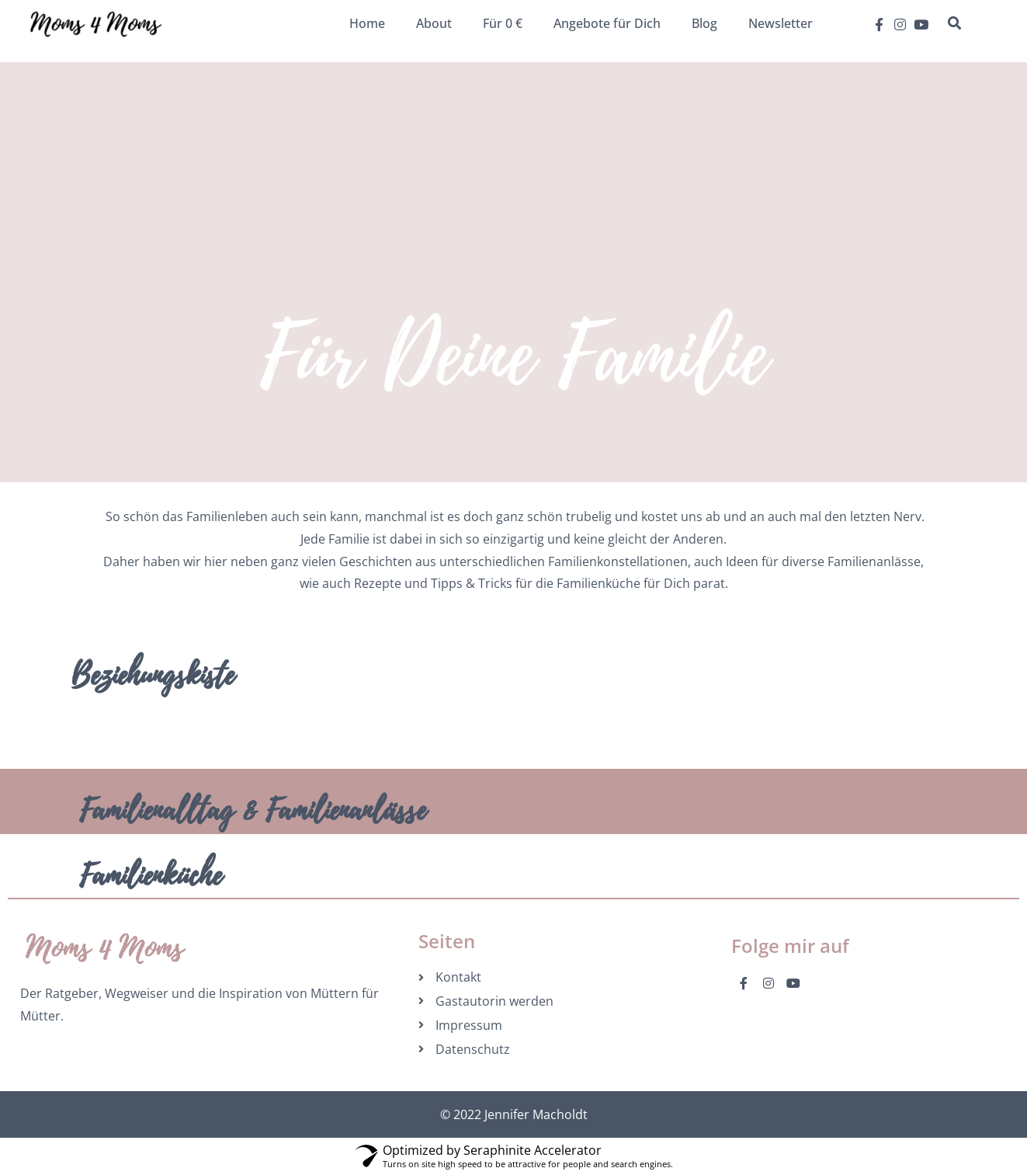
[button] (954, 23)
